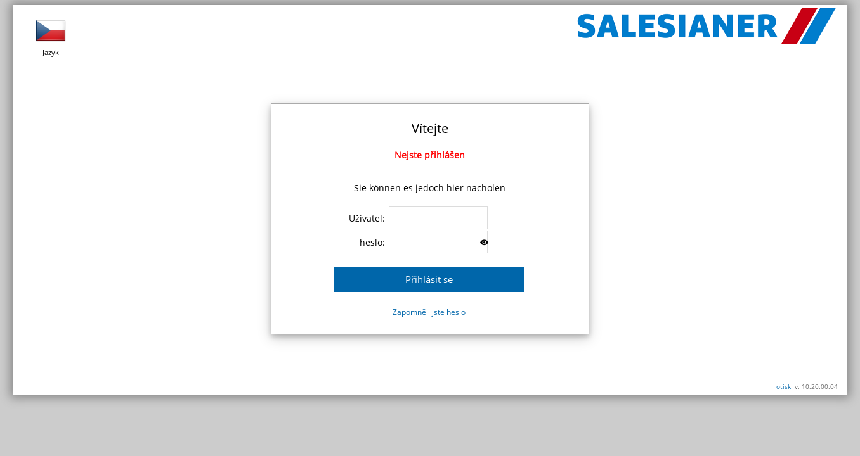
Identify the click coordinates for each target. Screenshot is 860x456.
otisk (783, 386)
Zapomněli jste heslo (429, 312)
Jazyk (51, 36)
